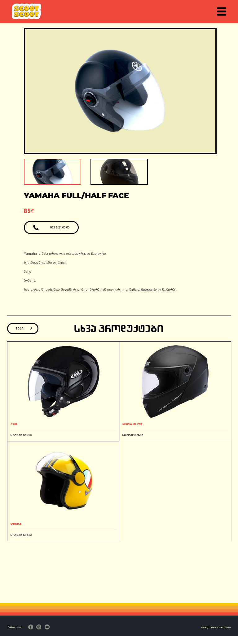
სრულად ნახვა (21, 435)
